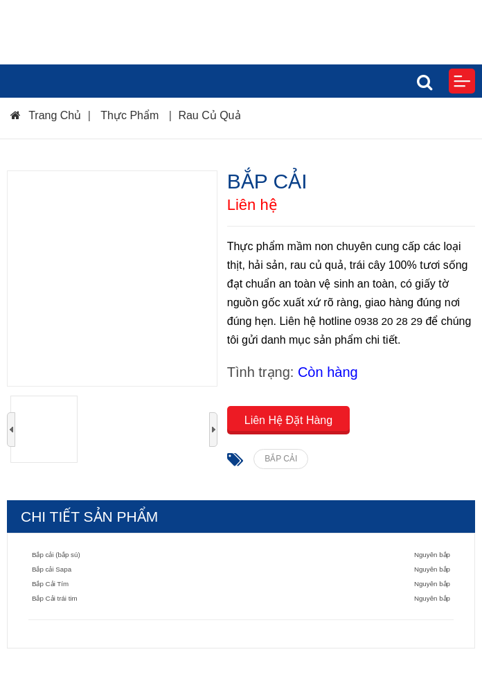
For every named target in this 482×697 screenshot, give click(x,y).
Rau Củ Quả (209, 115)
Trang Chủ (45, 115)
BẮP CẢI (281, 459)
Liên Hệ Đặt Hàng (288, 420)
